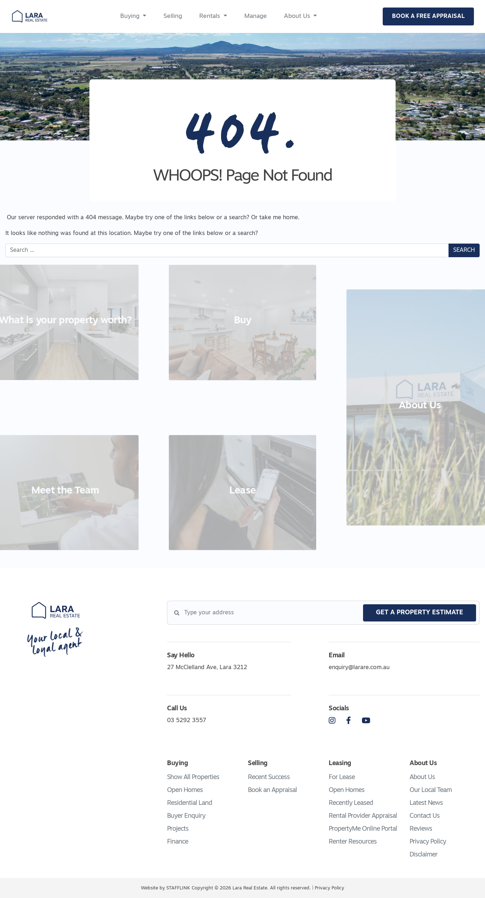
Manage (255, 16)
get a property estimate (419, 612)
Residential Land (189, 803)
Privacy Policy (428, 842)
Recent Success (269, 777)
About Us (297, 16)
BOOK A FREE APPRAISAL (428, 16)
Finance (177, 842)
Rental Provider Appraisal (363, 816)
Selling (172, 16)
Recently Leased (351, 803)
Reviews (421, 829)
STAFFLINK (178, 888)
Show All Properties (193, 777)
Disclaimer (423, 854)
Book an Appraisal (272, 790)
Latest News (426, 803)
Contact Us (425, 816)
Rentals (209, 16)
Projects (177, 829)
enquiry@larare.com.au (359, 668)
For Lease (342, 777)
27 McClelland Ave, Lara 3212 (207, 668)
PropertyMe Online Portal (363, 829)
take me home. (279, 218)
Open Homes (185, 790)
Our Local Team (431, 790)
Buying (129, 16)
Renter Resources (353, 842)
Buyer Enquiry (186, 816)
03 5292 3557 (186, 721)
